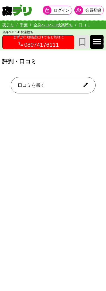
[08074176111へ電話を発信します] (38, 42)
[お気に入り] (82, 42)
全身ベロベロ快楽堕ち (53, 25)
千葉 (24, 25)
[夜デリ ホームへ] (17, 10)
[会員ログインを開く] (57, 10)
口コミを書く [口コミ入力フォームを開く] (53, 84)
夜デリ (8, 25)
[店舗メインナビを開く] (97, 42)
